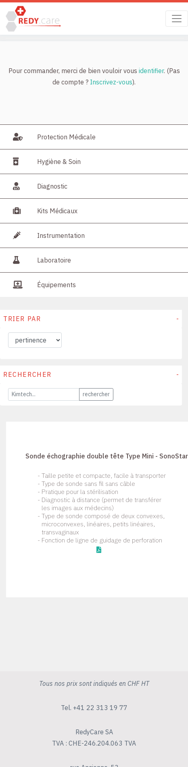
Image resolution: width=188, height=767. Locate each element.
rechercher (96, 394)
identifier (151, 71)
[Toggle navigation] (176, 19)
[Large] (43, 394)
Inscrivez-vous (111, 82)
